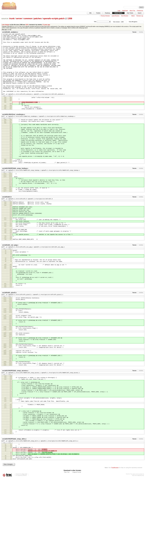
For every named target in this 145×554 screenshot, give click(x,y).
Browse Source (118, 13)
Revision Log (140, 15)
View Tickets (130, 13)
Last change (5, 24)
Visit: (95, 21)
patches (37, 18)
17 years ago (46, 24)
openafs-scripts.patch (53, 18)
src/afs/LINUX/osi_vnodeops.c (13, 132)
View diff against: (136, 21)
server (19, 18)
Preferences (140, 10)
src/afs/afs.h (7, 228)
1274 (26, 24)
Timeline (98, 13)
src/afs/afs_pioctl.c (9, 339)
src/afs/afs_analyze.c (10, 32)
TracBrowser (115, 543)
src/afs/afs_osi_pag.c (10, 284)
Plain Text (66, 547)
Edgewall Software (22, 551)
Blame (133, 15)
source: (5, 18)
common (28, 18)
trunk (11, 18)
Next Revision (124, 15)
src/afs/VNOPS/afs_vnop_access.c (15, 430)
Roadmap (107, 13)
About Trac (132, 10)
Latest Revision (115, 15)
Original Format (76, 547)
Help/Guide (125, 10)
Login (119, 10)
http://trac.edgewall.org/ (138, 551)
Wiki (90, 13)
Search (139, 13)
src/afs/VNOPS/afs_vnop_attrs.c (14, 510)
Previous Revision (105, 15)
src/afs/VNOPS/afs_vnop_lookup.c (15, 196)
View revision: (116, 21)
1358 (69, 18)
